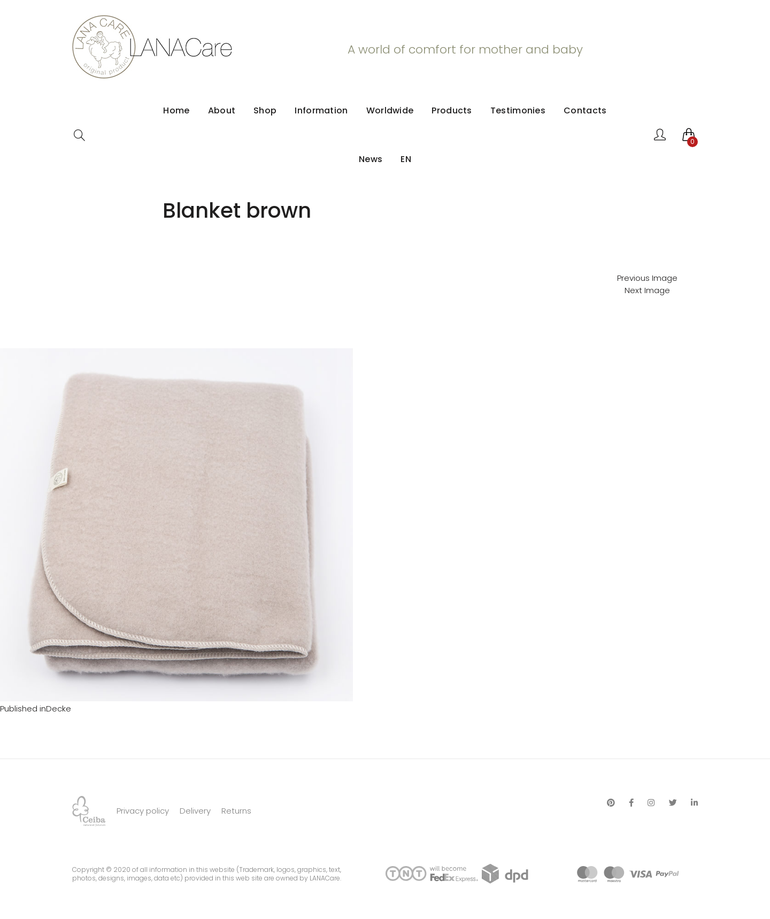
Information (321, 110)
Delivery (195, 810)
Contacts (585, 110)
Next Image (647, 290)
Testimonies (517, 110)
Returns (236, 810)
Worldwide (390, 110)
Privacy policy (143, 810)
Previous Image (647, 278)
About (222, 110)
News (370, 159)
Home (176, 110)
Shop (264, 110)
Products (452, 110)
